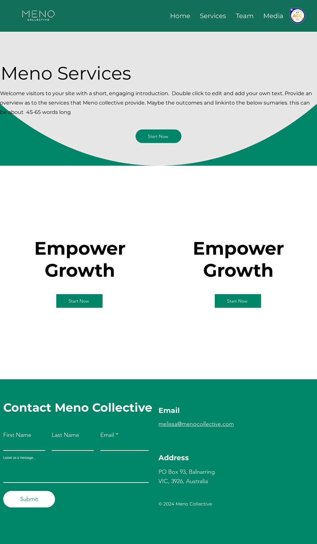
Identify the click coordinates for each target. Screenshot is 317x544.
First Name (17, 435)
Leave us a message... (19, 458)
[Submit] (29, 499)
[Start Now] (158, 136)
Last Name (65, 435)
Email (107, 435)
